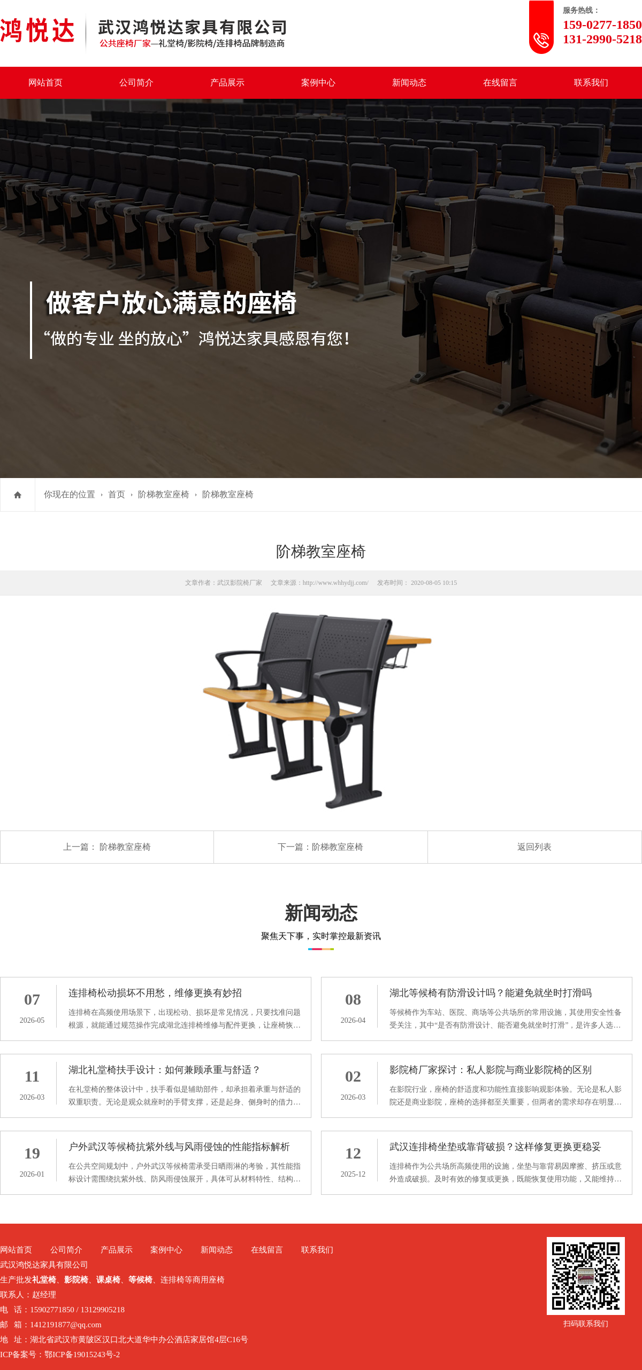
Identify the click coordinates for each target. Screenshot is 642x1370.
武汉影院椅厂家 (239, 582)
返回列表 (534, 846)
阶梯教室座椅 (163, 494)
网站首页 (45, 82)
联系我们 (591, 82)
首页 (116, 494)
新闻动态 (409, 82)
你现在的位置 (69, 494)
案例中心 (318, 82)
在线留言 (500, 82)
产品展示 (227, 82)
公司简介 (136, 82)
